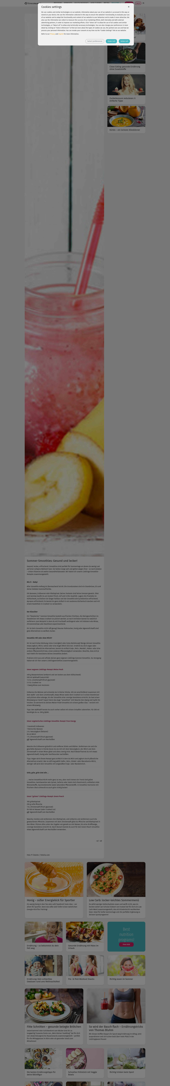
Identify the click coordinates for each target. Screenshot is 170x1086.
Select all (124, 41)
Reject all (111, 41)
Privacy (52, 34)
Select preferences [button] (94, 41)
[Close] (128, 6)
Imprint (61, 34)
